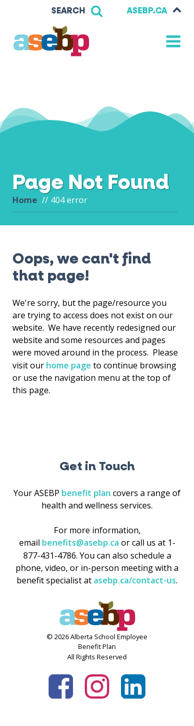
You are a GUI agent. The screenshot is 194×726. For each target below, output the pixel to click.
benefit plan (86, 493)
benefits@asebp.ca (80, 542)
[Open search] (77, 11)
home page (68, 365)
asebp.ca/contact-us (135, 580)
